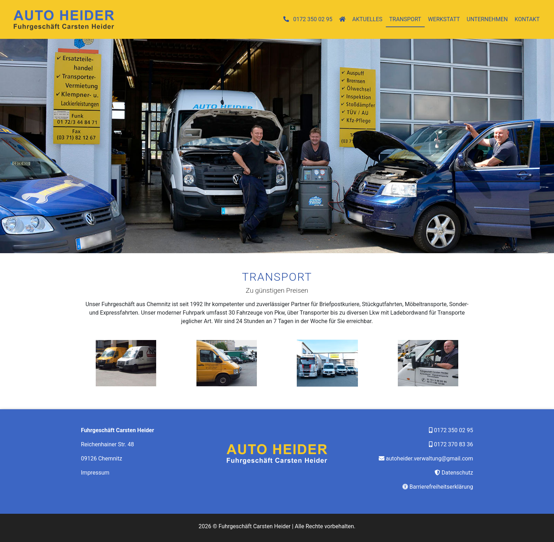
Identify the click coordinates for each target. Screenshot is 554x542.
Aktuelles (367, 19)
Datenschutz (457, 472)
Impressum (95, 472)
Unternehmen (487, 19)
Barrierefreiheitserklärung (441, 486)
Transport (405, 19)
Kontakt (527, 19)
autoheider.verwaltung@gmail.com (429, 458)
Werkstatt (444, 19)
